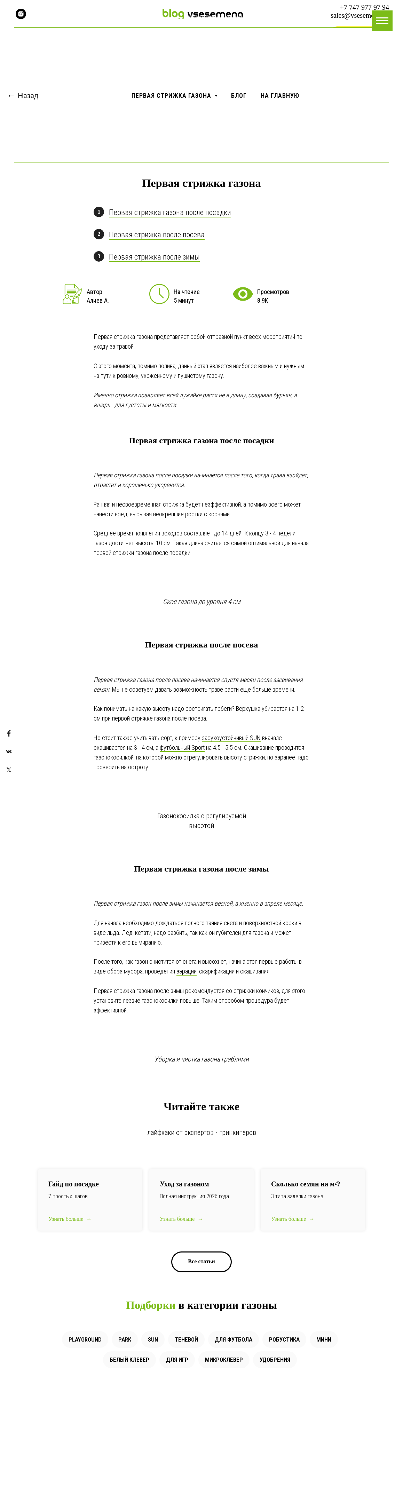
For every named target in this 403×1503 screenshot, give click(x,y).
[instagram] (21, 14)
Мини (323, 1339)
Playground (85, 1339)
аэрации (186, 971)
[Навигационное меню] (382, 20)
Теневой (186, 1339)
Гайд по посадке (73, 1184)
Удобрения (275, 1359)
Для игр (177, 1359)
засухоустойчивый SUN (231, 737)
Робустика (284, 1339)
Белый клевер (129, 1359)
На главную (280, 95)
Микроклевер (224, 1359)
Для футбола (233, 1339)
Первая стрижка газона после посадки (170, 212)
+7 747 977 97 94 (364, 7)
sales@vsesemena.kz (360, 15)
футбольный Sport (182, 747)
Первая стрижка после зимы (154, 257)
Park (124, 1339)
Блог (239, 95)
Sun (153, 1339)
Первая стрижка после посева (157, 234)
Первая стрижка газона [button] (172, 95)
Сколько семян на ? (305, 1184)
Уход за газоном (184, 1184)
